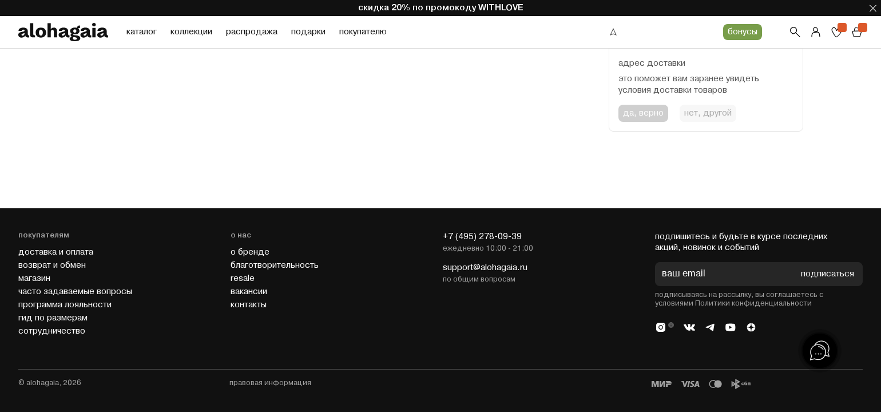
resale (243, 278)
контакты (249, 305)
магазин (34, 278)
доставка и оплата (55, 252)
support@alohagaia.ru (485, 267)
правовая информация (270, 383)
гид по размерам (53, 318)
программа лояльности (65, 305)
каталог (141, 32)
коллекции (191, 32)
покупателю (362, 32)
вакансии (249, 292)
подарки (308, 32)
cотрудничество (51, 331)
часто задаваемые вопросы (75, 292)
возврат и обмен (52, 265)
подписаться (827, 274)
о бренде (250, 252)
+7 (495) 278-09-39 (482, 236)
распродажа (251, 32)
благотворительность (275, 265)
